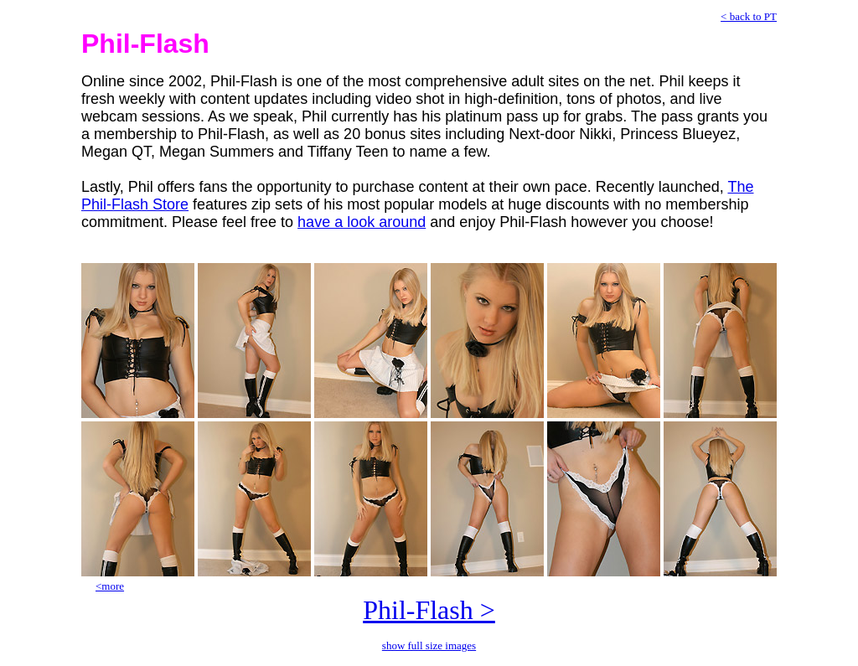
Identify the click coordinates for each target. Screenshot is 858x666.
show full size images (429, 645)
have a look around (361, 222)
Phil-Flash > (429, 610)
